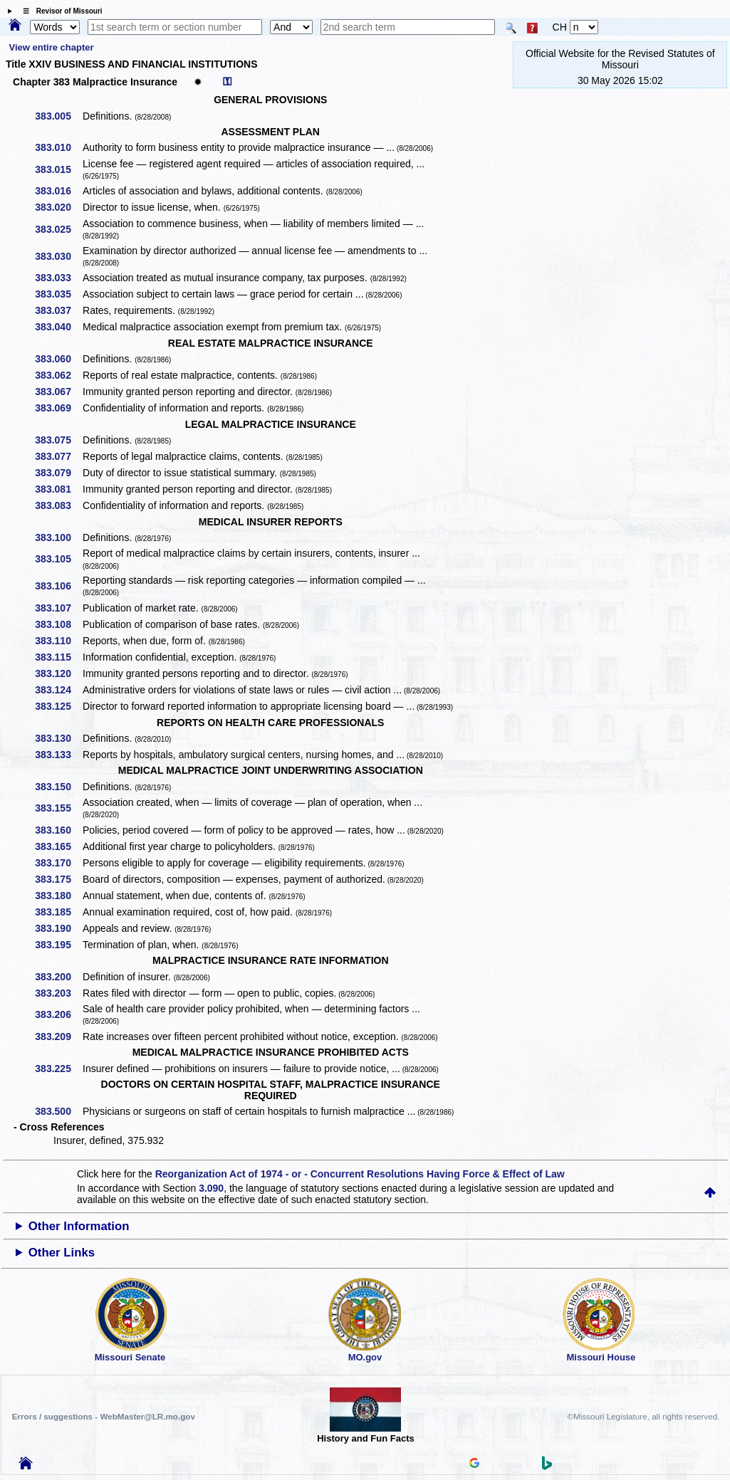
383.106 (58, 586)
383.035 (58, 294)
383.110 (58, 640)
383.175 (58, 879)
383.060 (58, 358)
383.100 (58, 537)
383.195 (58, 944)
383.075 (58, 440)
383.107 (58, 608)
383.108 (58, 624)
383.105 (58, 559)
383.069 (58, 408)
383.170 (58, 862)
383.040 (58, 326)
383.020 (58, 207)
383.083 (58, 505)
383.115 (58, 657)
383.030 (58, 256)
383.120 (58, 673)
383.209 (58, 1036)
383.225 (58, 1068)
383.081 (58, 489)
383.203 (58, 993)
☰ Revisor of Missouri (59, 11)
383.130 (58, 738)
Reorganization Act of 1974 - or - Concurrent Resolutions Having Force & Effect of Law (360, 1174)
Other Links (61, 1252)
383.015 (58, 169)
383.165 (58, 846)
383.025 (58, 229)
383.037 (58, 310)
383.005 (58, 116)
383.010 (58, 147)
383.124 (58, 690)
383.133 (58, 754)
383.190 (58, 928)
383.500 (58, 1111)
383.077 (58, 456)
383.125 (58, 706)
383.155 (58, 808)
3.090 (211, 1188)
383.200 (58, 976)
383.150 (58, 786)
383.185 (58, 912)
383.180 (58, 895)
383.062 (58, 375)
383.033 (58, 277)
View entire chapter (51, 47)
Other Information (79, 1226)
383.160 (58, 830)
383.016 (58, 190)
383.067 (58, 391)
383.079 (58, 472)
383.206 (58, 1014)
